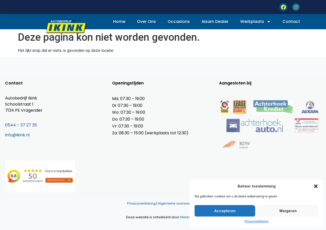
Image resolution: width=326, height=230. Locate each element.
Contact (291, 21)
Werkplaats (255, 21)
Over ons (146, 21)
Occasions (179, 21)
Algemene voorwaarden (178, 203)
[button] (315, 186)
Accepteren (225, 211)
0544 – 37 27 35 (21, 125)
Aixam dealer (214, 21)
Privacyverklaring (256, 221)
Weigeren (288, 211)
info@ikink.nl (17, 135)
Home (119, 21)
